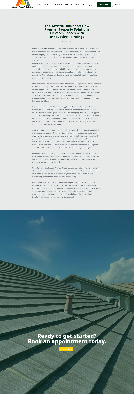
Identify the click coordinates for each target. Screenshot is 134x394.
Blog (85, 8)
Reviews (78, 8)
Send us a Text (104, 8)
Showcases (69, 8)
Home (38, 8)
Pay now (90, 8)
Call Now (117, 8)
